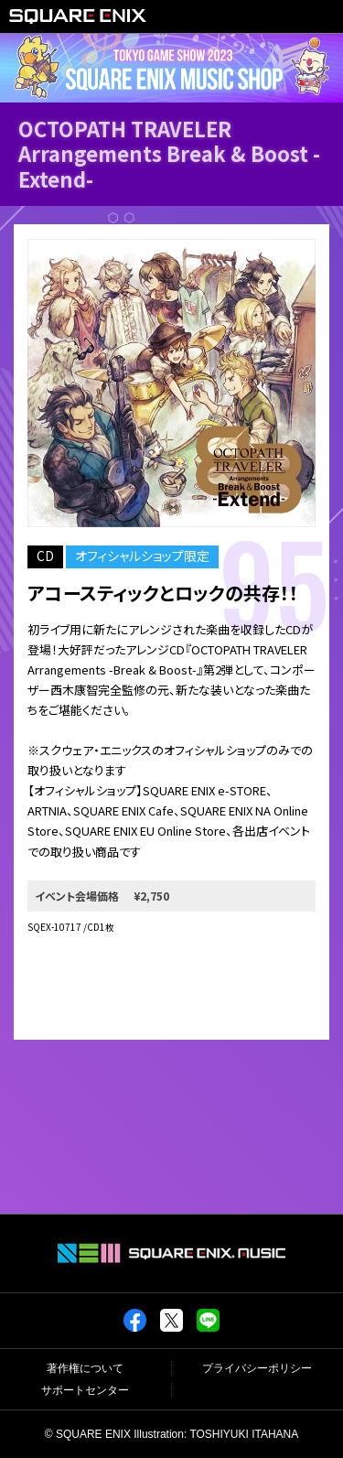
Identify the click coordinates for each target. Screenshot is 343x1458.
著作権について (85, 1368)
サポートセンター (85, 1390)
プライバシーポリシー (257, 1368)
